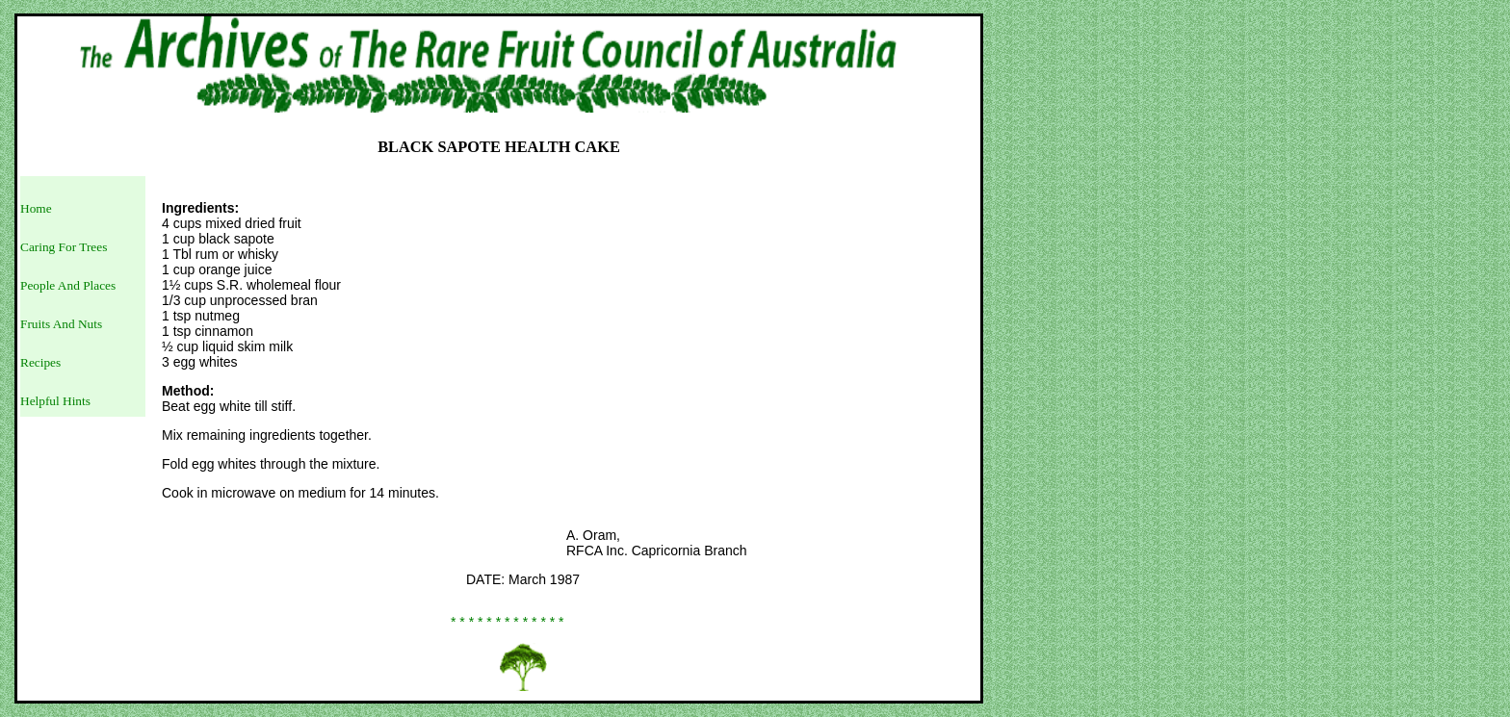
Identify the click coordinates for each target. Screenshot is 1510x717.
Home (36, 208)
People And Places (68, 285)
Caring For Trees (63, 247)
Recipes (40, 362)
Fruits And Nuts (61, 324)
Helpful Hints (55, 401)
